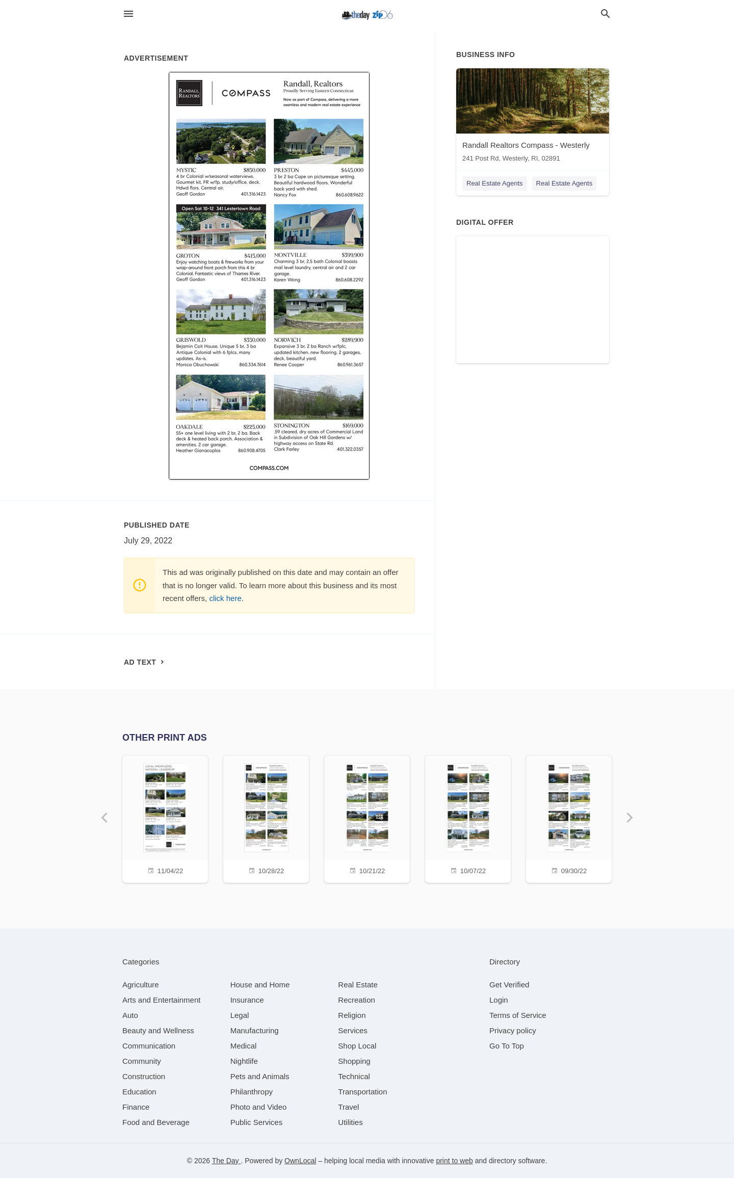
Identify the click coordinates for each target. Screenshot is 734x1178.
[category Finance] (135, 1107)
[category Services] (353, 1030)
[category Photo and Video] (258, 1107)
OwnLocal (300, 1161)
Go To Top (506, 1045)
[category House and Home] (260, 984)
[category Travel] (348, 1107)
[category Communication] (148, 1045)
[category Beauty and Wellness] (158, 1030)
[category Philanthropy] (251, 1091)
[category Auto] (130, 1015)
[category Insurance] (247, 1000)
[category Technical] (354, 1076)
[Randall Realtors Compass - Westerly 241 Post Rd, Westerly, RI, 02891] (532, 117)
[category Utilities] (350, 1122)
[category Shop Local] (357, 1045)
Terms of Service (517, 1015)
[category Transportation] (362, 1091)
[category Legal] (239, 1015)
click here (225, 598)
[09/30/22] (569, 817)
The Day (226, 1161)
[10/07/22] (468, 817)
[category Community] (141, 1061)
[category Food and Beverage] (156, 1122)
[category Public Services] (256, 1122)
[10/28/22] (266, 817)
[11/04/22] (165, 817)
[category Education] (139, 1091)
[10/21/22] (367, 817)
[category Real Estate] (358, 984)
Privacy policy (512, 1030)
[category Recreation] (356, 1000)
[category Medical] (243, 1045)
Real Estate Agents (494, 183)
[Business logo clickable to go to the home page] (367, 15)
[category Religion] (351, 1015)
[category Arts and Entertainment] (161, 1000)
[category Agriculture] (140, 984)
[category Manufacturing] (254, 1030)
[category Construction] (143, 1076)
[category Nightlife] (244, 1061)
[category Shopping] (354, 1061)
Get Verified (509, 984)
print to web (454, 1161)
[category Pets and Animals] (260, 1076)
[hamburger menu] (128, 14)
